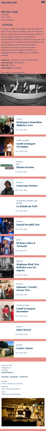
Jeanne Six (5, 60)
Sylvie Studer (6, 68)
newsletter (24, 377)
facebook (5, 377)
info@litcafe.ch (7, 372)
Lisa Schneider (7, 62)
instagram (14, 377)
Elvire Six (5, 65)
